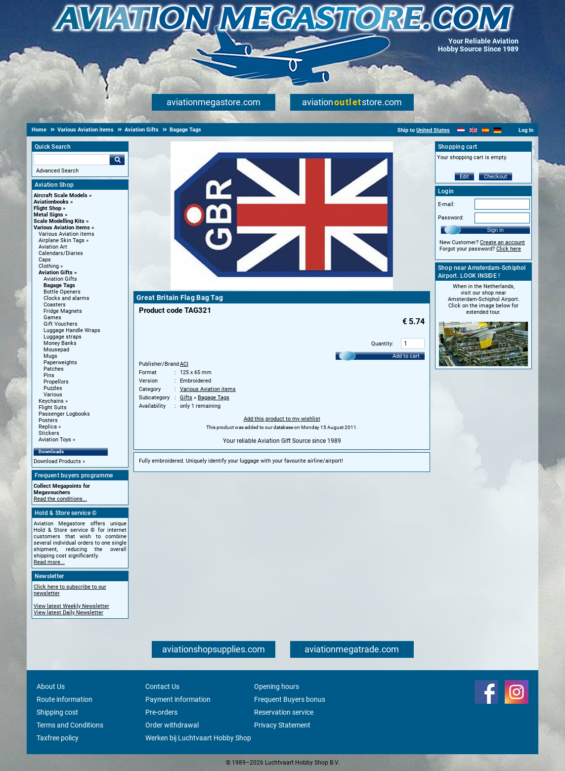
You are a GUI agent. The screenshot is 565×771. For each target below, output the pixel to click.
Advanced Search (57, 171)
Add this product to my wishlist (282, 419)
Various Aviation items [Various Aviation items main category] (66, 234)
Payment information (178, 699)
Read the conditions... (60, 499)
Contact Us (162, 686)
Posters (48, 420)
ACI (184, 364)
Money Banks (60, 343)
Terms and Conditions (70, 725)
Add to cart (406, 356)
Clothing (49, 266)
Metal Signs (48, 215)
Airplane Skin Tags (62, 240)
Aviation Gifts (56, 272)
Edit (464, 176)
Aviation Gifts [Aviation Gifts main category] (60, 279)
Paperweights (60, 362)
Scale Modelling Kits (59, 221)
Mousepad (56, 349)
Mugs (50, 356)
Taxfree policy (58, 738)
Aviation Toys (55, 439)
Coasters (54, 304)
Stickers (49, 433)
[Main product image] (282, 287)
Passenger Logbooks (64, 414)
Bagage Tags (59, 285)
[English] (473, 130)
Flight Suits (53, 407)
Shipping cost (57, 712)
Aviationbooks (51, 202)
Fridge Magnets (62, 311)
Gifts (186, 397)
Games (52, 317)
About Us (51, 686)
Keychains (51, 401)
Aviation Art (53, 247)
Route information (64, 699)
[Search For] (72, 159)
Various (52, 394)
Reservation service (283, 712)
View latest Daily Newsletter (68, 612)
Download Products (57, 461)
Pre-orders (161, 712)
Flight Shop (47, 208)
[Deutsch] (497, 130)
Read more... (49, 562)
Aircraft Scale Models (60, 195)
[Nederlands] (461, 130)
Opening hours (276, 686)
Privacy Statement (282, 725)
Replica (48, 427)
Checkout (495, 176)
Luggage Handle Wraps (71, 330)
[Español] (485, 130)
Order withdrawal (172, 725)
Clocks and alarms (66, 298)
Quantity (381, 344)
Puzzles (52, 388)
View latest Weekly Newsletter (71, 606)
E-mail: (446, 204)
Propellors (56, 382)
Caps (45, 260)
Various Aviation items (62, 227)
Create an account (502, 242)
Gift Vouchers (60, 324)
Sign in (495, 230)
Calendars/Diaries (61, 253)
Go (117, 159)
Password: (451, 217)
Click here (508, 249)
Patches (53, 369)
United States (433, 130)
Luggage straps (62, 337)
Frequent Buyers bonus (289, 699)
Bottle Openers (62, 292)
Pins (48, 375)
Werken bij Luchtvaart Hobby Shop (198, 738)
